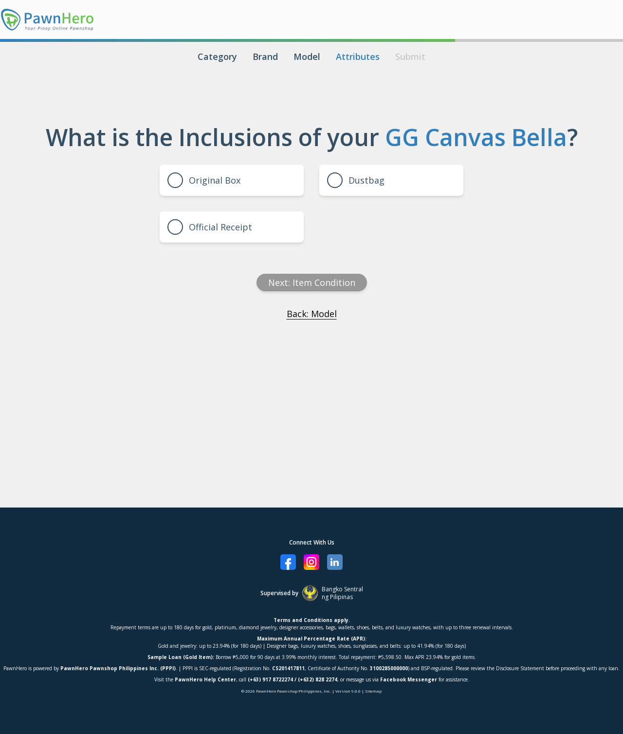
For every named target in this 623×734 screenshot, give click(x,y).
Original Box (203, 180)
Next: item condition (311, 282)
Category (217, 56)
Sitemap (373, 691)
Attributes (358, 56)
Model (306, 56)
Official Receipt (209, 227)
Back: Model (312, 314)
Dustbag (356, 180)
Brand (265, 56)
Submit (410, 56)
